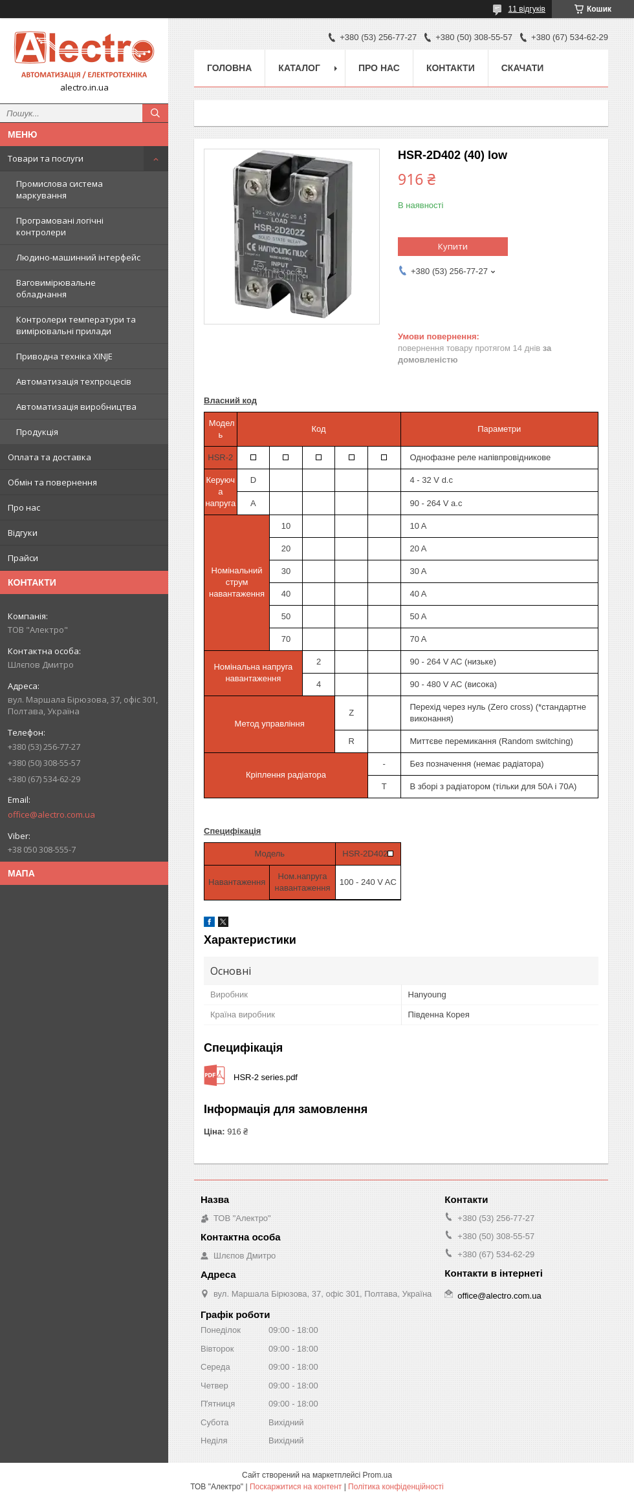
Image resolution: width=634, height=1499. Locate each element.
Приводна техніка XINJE (64, 356)
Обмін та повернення (52, 482)
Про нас (24, 507)
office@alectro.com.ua (51, 814)
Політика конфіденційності (396, 1486)
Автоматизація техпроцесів (73, 381)
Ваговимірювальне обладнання (56, 288)
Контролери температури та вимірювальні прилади (76, 325)
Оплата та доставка (49, 457)
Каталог (299, 68)
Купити (453, 246)
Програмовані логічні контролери (60, 226)
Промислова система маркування (59, 189)
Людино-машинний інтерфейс (78, 257)
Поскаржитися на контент (296, 1486)
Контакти (450, 68)
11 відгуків (526, 9)
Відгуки (23, 532)
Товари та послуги (45, 158)
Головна (229, 68)
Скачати (522, 68)
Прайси (23, 558)
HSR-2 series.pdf (266, 1077)
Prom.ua (377, 1475)
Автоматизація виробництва (76, 406)
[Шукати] (155, 113)
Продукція (37, 432)
